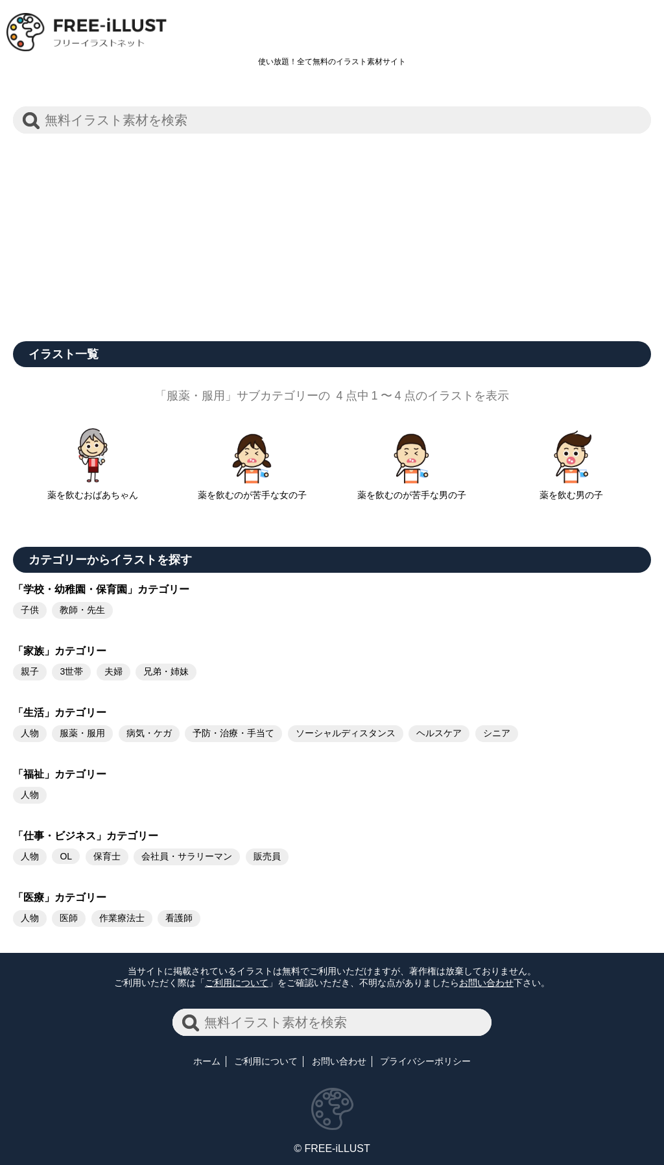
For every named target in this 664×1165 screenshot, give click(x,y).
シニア (496, 733)
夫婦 (113, 671)
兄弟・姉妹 (166, 671)
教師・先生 (82, 610)
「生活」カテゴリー (59, 712)
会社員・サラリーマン (186, 856)
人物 (30, 733)
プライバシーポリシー (425, 1061)
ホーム (206, 1061)
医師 (69, 918)
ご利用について (236, 983)
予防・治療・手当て (233, 733)
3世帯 (71, 671)
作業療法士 (122, 918)
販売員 (267, 856)
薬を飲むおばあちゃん (92, 489)
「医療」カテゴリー (59, 897)
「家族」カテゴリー (59, 650)
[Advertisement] (332, 231)
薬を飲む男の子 (571, 489)
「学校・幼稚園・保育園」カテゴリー (101, 589)
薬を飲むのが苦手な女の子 (252, 489)
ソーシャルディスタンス (346, 733)
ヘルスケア (439, 733)
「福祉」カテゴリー (59, 774)
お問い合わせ (486, 983)
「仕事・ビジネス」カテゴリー (85, 835)
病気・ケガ (149, 733)
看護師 (179, 918)
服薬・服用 (82, 733)
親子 (30, 671)
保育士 (107, 856)
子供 (30, 610)
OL (66, 856)
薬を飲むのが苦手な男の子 (411, 489)
